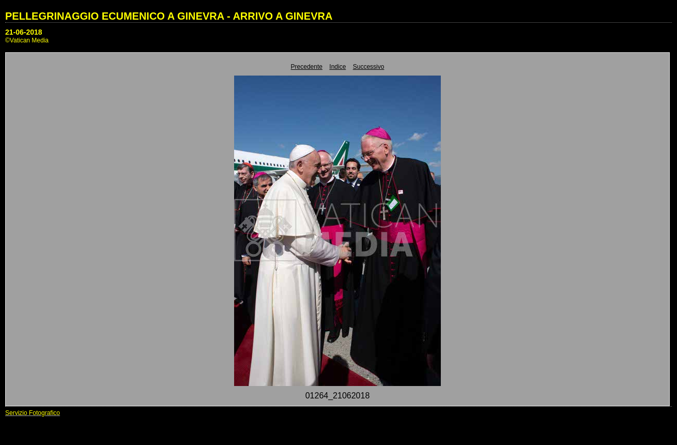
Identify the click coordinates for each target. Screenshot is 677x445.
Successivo (368, 66)
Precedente (306, 66)
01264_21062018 (337, 395)
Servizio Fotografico (32, 413)
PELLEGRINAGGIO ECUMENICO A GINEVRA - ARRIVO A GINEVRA (168, 16)
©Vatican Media (27, 40)
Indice (337, 66)
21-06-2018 (23, 32)
